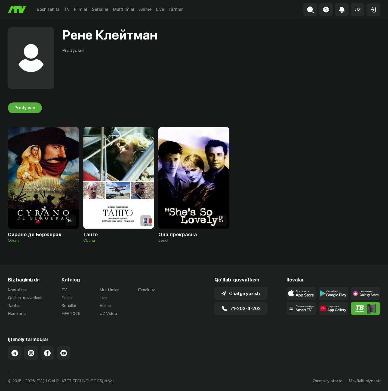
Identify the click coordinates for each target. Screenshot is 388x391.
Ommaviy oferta (327, 380)
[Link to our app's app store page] (301, 293)
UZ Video (108, 313)
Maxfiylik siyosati (364, 380)
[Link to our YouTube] (63, 353)
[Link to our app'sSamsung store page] (365, 293)
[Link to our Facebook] (47, 353)
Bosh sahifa (48, 9)
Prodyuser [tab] (25, 107)
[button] (357, 9)
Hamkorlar (17, 313)
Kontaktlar (17, 289)
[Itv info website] (365, 308)
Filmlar (81, 9)
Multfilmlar (124, 9)
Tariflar (175, 9)
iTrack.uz (146, 289)
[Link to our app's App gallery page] (333, 308)
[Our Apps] (301, 308)
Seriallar (100, 9)
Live (160, 9)
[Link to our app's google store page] (333, 293)
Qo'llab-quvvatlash (25, 297)
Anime (145, 9)
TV (67, 9)
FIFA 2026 (71, 313)
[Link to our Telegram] (14, 353)
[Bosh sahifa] (17, 9)
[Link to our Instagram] (31, 353)
